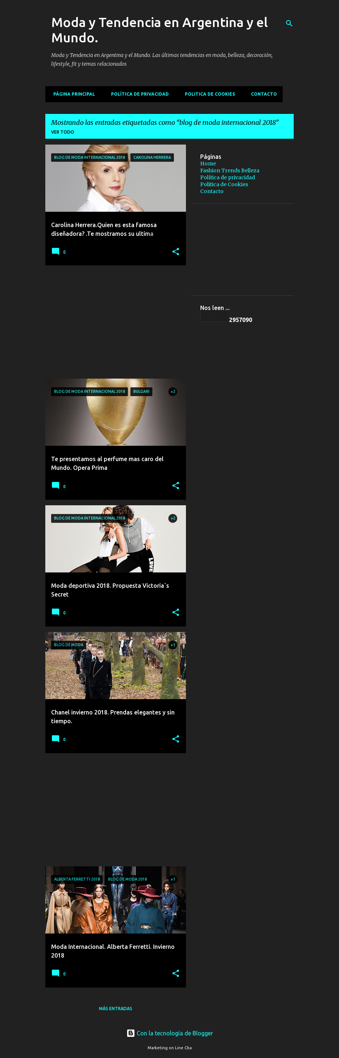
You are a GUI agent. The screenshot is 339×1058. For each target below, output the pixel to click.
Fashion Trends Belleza (229, 170)
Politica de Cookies (208, 94)
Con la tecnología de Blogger (169, 1033)
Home (208, 163)
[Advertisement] (112, 322)
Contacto (262, 94)
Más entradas (115, 1008)
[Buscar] (289, 23)
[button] (175, 252)
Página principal (72, 94)
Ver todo (62, 132)
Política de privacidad (138, 94)
